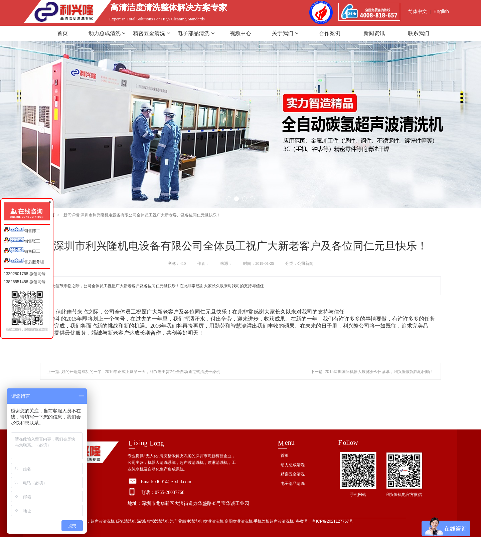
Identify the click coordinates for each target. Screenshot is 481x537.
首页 (62, 33)
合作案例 (329, 33)
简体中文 (417, 11)
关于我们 (285, 33)
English (441, 11)
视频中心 (240, 33)
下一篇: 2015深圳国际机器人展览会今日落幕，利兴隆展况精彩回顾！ (372, 371)
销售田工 (22, 250)
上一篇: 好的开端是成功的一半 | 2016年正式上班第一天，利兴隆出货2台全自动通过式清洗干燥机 (133, 371)
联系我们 (418, 33)
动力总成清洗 (107, 33)
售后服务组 (24, 261)
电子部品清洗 (195, 33)
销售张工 (22, 240)
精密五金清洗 (151, 33)
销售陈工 (22, 230)
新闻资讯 (374, 33)
